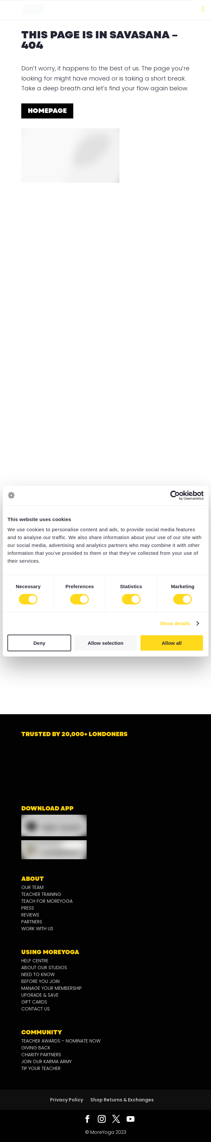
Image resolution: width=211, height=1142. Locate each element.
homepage (47, 111)
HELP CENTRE (34, 960)
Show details (175, 623)
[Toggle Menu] (203, 9)
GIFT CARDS (34, 1002)
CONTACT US (35, 1009)
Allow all (172, 643)
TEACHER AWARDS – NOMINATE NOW (60, 1041)
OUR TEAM (32, 887)
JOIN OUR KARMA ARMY (46, 1061)
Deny (39, 643)
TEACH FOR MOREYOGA (47, 901)
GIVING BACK (35, 1047)
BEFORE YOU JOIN (40, 981)
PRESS (27, 908)
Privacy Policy (66, 1100)
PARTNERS (31, 921)
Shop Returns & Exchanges (122, 1100)
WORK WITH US (37, 928)
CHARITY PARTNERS (41, 1054)
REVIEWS (30, 915)
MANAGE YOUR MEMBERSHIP (51, 988)
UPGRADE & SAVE (40, 995)
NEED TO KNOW (38, 974)
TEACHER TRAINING (41, 894)
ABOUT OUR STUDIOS (44, 967)
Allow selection (105, 643)
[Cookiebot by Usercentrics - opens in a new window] (174, 495)
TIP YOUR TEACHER (41, 1068)
